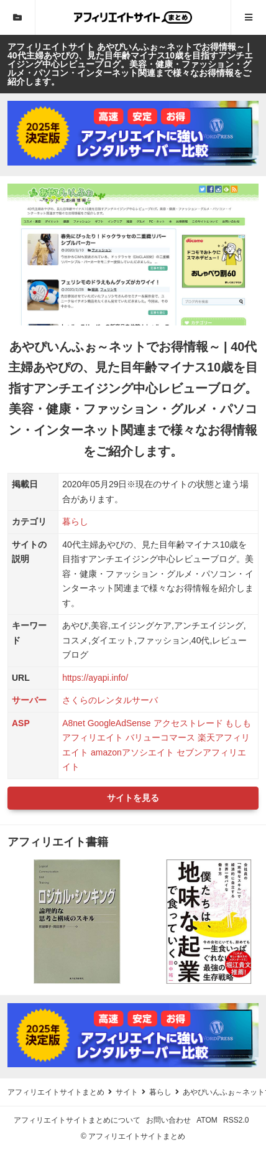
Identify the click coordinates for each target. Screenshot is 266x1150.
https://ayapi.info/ (95, 678)
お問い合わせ (168, 1120)
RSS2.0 (236, 1120)
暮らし (75, 521)
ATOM (207, 1120)
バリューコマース (160, 737)
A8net (73, 723)
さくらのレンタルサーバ (110, 700)
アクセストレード (188, 723)
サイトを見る (133, 798)
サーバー (29, 700)
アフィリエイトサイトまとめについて (77, 1120)
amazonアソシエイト (132, 752)
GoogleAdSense (119, 723)
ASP (21, 723)
